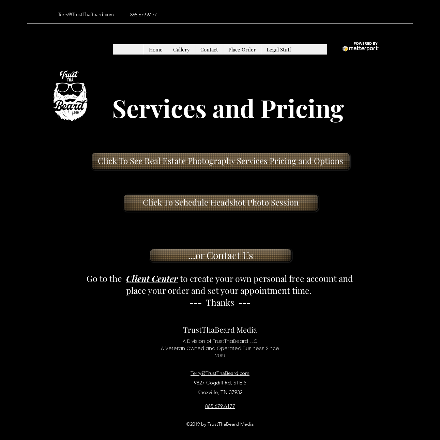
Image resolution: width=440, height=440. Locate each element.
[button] (181, 49)
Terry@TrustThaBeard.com (86, 14)
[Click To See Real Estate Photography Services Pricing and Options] (220, 161)
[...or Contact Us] (220, 255)
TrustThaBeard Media (220, 329)
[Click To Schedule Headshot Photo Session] (221, 203)
